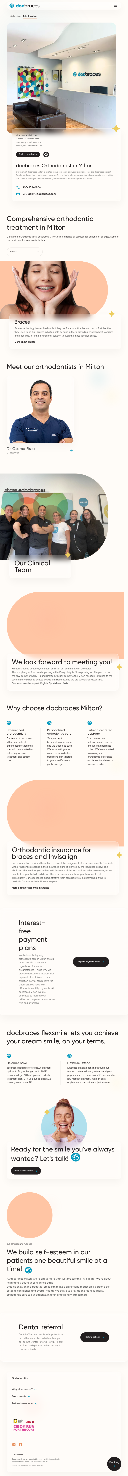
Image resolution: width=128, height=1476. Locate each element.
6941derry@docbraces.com (39, 193)
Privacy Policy (17, 1454)
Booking (114, 1464)
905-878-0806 (31, 187)
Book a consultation (28, 154)
